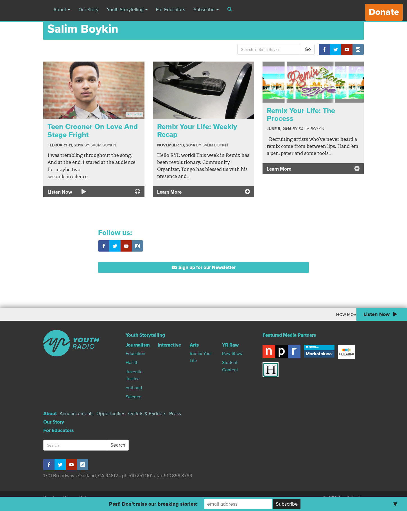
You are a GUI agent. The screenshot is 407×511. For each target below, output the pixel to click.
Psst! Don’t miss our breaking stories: (153, 504)
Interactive (169, 345)
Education (135, 353)
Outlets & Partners (147, 414)
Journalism (138, 345)
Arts (194, 345)
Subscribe (206, 10)
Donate (384, 12)
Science (133, 397)
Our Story (88, 10)
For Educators (170, 10)
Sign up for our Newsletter (203, 267)
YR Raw (230, 345)
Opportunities (110, 414)
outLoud (134, 388)
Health (132, 362)
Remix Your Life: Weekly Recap (197, 130)
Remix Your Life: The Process (301, 114)
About (61, 10)
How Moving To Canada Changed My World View (301, 314)
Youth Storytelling (127, 10)
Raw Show (232, 353)
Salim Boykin (103, 145)
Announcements (77, 414)
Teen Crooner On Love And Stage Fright (93, 130)
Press (175, 414)
